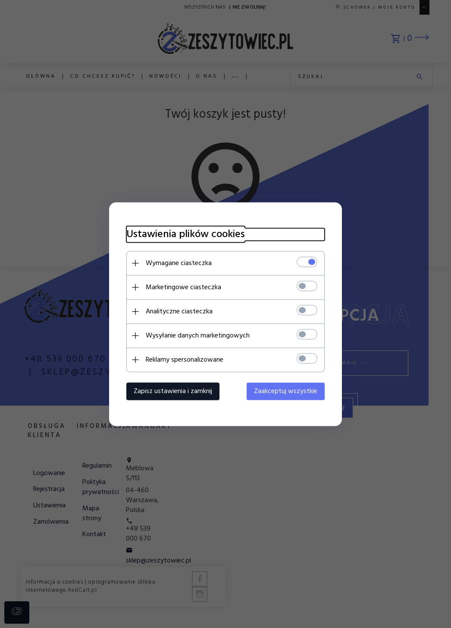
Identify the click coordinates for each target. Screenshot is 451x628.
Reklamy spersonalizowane (184, 359)
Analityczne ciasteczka (179, 311)
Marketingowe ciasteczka (183, 287)
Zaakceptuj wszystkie (285, 391)
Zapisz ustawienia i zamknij (173, 391)
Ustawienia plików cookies (185, 234)
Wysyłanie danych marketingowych (198, 335)
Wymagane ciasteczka (179, 263)
